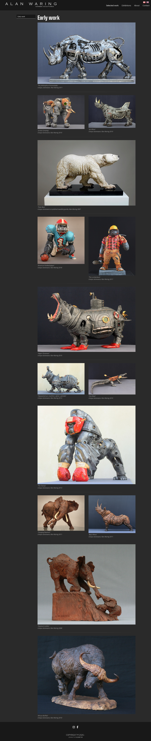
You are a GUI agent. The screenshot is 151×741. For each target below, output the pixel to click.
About (136, 5)
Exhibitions (126, 5)
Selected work (112, 5)
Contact (146, 5)
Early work (21, 16)
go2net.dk (79, 737)
